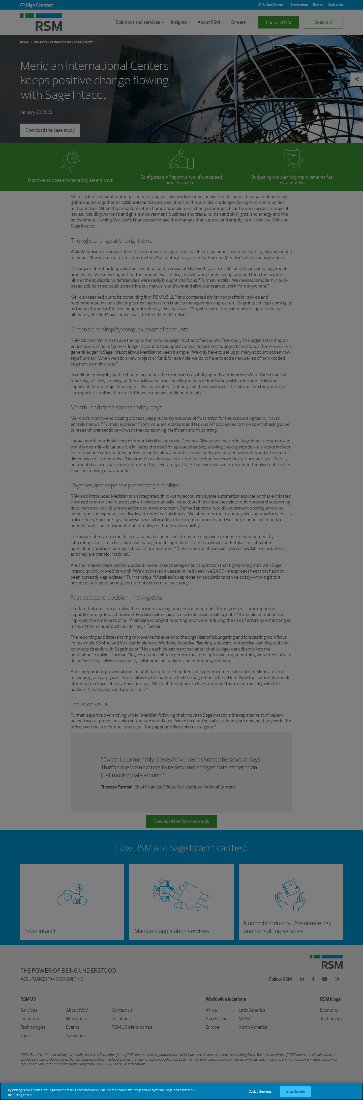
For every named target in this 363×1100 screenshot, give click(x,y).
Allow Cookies (296, 1091)
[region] (181, 1091)
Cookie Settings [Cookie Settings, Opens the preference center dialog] (260, 1091)
